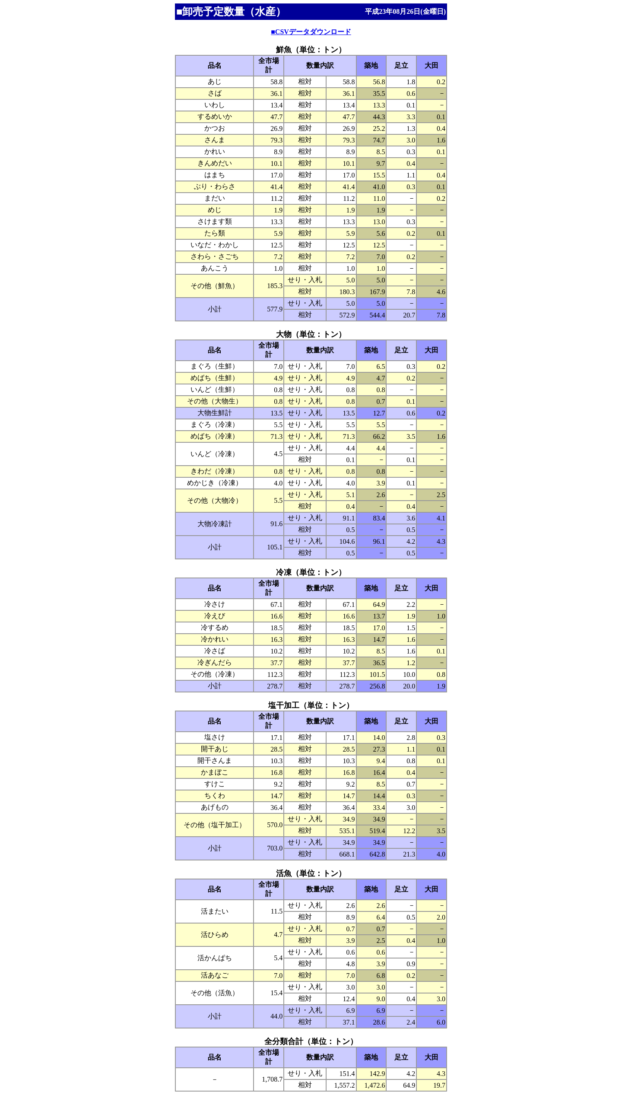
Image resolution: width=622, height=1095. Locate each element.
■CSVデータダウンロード (311, 31)
